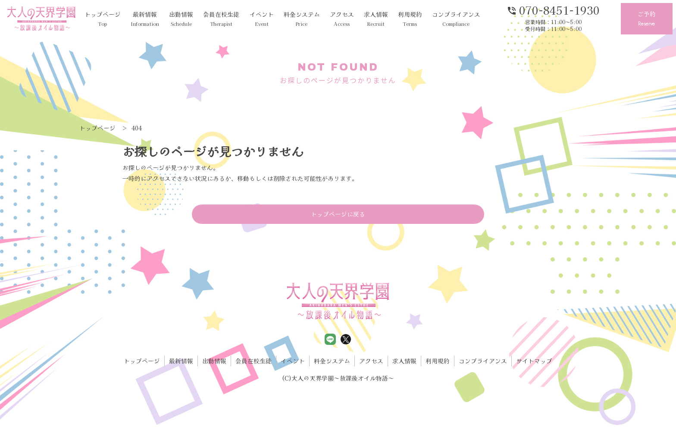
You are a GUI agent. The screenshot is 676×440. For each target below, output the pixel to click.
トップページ (102, 19)
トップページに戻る (338, 214)
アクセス (342, 19)
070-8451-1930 (553, 9)
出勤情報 (181, 19)
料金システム (302, 19)
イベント (262, 19)
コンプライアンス (456, 19)
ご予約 (647, 19)
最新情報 (145, 19)
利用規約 (410, 19)
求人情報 (376, 19)
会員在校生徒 (221, 19)
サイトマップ (534, 360)
